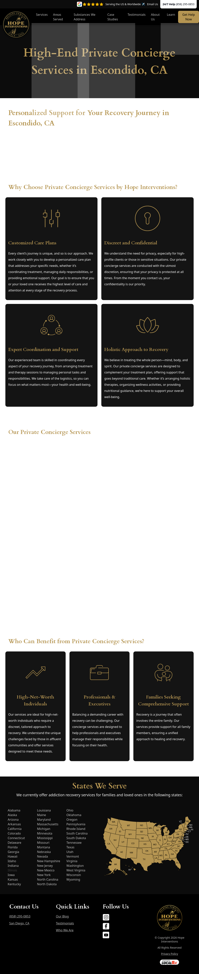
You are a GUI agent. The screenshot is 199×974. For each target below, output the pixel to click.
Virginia (71, 861)
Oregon (71, 819)
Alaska (12, 815)
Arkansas (14, 824)
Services (42, 14)
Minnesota (44, 833)
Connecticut (16, 838)
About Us (155, 16)
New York (44, 875)
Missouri (43, 842)
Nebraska (44, 852)
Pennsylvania (75, 824)
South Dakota (76, 838)
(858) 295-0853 (185, 4)
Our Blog (62, 916)
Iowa (11, 875)
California (14, 829)
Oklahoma (73, 815)
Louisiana (44, 810)
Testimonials (137, 14)
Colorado (14, 833)
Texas (70, 847)
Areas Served (58, 16)
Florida (13, 847)
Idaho (12, 861)
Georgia (13, 852)
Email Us (152, 4)
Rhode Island (75, 829)
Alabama (14, 810)
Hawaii (12, 856)
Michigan (43, 829)
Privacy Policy (169, 954)
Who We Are (64, 930)
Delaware (14, 842)
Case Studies (112, 16)
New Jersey (45, 866)
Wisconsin (73, 875)
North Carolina (47, 879)
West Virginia (75, 870)
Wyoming (73, 879)
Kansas (13, 879)
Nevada (42, 856)
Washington (75, 866)
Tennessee (74, 842)
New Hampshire (48, 861)
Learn (171, 14)
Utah (69, 852)
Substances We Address (84, 16)
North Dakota (47, 884)
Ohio (69, 810)
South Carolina (77, 833)
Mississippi (45, 838)
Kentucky (14, 884)
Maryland (44, 819)
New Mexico (45, 870)
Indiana (13, 866)
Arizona (13, 819)
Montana (43, 847)
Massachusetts (47, 824)
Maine (41, 815)
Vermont (72, 856)
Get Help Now (188, 16)
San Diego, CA (19, 923)
